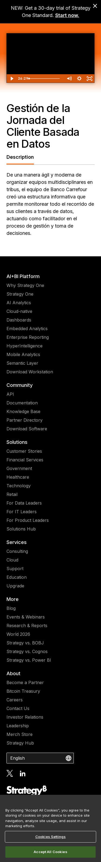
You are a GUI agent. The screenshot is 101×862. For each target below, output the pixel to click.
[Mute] (69, 78)
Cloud (12, 560)
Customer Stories (24, 451)
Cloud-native (19, 311)
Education (16, 577)
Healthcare (17, 477)
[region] (50, 828)
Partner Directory (24, 420)
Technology (18, 485)
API (10, 394)
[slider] (45, 78)
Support (14, 568)
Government (19, 468)
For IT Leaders (21, 511)
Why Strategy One (25, 285)
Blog (11, 608)
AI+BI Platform (23, 276)
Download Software (26, 428)
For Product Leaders (27, 520)
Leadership (17, 725)
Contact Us (17, 708)
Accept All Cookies (50, 852)
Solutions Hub (21, 529)
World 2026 (18, 634)
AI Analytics (18, 302)
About (13, 673)
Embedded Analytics (27, 328)
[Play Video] (11, 78)
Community (19, 385)
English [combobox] (17, 758)
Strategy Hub (20, 743)
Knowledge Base (23, 411)
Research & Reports (26, 625)
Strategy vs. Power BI (28, 660)
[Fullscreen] (89, 78)
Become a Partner (25, 682)
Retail (12, 494)
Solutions (16, 442)
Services (16, 542)
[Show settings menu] (79, 78)
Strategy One (19, 294)
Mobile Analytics (23, 354)
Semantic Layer (22, 363)
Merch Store (19, 734)
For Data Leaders (24, 503)
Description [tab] (20, 157)
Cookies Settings (50, 836)
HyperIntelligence (24, 346)
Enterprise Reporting (27, 337)
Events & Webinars (25, 617)
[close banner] (95, 6)
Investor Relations (24, 717)
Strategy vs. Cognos (27, 651)
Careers (14, 699)
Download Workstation (29, 371)
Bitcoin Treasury (23, 691)
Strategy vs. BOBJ (25, 642)
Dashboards (18, 320)
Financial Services (24, 459)
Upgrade (15, 586)
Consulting (17, 551)
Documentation (22, 402)
